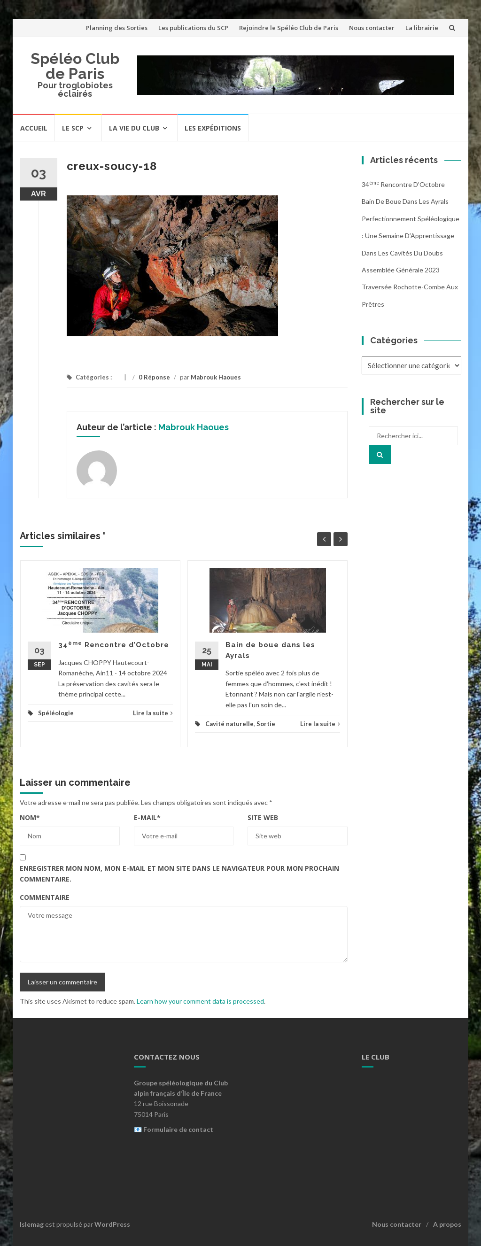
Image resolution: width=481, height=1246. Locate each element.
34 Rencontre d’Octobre (113, 645)
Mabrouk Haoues (216, 377)
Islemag (32, 1224)
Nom (30, 817)
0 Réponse (154, 377)
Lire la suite (153, 713)
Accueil (33, 128)
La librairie (421, 27)
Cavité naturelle (229, 723)
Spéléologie (56, 713)
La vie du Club (134, 128)
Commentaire (45, 897)
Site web (263, 817)
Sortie (265, 723)
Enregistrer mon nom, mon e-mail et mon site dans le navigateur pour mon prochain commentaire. (179, 873)
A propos (447, 1224)
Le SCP (73, 128)
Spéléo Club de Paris (75, 66)
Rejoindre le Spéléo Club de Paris (288, 27)
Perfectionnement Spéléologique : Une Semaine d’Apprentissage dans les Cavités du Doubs (410, 236)
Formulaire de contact (178, 1129)
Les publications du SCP (193, 27)
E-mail (147, 817)
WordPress (112, 1224)
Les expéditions (213, 128)
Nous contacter (372, 27)
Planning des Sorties (116, 27)
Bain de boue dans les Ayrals (405, 201)
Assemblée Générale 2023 (401, 270)
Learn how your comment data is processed (200, 1001)
